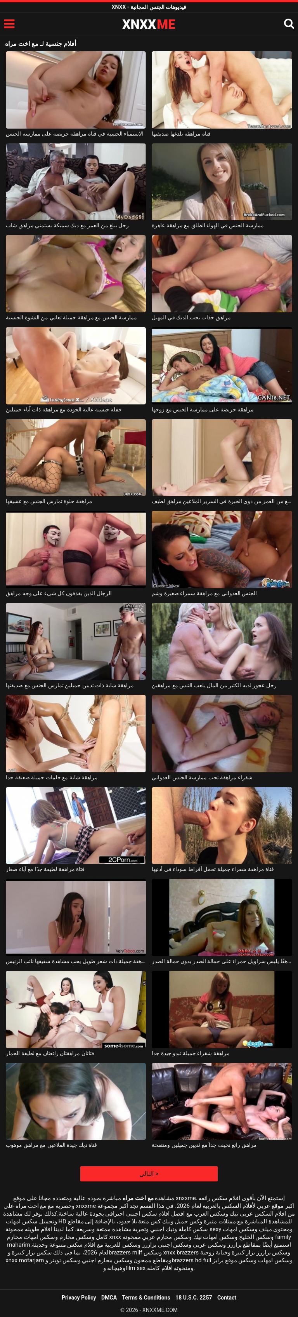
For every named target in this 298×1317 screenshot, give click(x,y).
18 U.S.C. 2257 (193, 1297)
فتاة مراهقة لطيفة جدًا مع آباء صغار (45, 869)
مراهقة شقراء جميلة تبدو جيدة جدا (190, 1053)
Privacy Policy (79, 1297)
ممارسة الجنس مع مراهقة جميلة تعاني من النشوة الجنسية (71, 317)
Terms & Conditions (146, 1297)
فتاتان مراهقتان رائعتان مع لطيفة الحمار (50, 1053)
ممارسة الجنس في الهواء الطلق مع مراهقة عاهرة (207, 225)
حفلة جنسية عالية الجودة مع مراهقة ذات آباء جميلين (64, 409)
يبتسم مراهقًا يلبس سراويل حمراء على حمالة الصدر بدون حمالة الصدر (222, 961)
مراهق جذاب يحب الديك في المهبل (191, 317)
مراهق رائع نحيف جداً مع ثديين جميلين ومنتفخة (204, 1145)
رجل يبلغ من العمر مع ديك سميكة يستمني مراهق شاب (67, 225)
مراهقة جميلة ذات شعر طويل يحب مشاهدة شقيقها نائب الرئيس (76, 961)
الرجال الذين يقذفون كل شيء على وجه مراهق (58, 593)
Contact (226, 1297)
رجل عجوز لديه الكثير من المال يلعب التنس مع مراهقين (214, 685)
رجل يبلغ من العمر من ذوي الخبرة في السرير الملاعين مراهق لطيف (222, 501)
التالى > (148, 1174)
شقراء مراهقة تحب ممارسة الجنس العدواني (202, 777)
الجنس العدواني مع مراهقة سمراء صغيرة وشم (204, 593)
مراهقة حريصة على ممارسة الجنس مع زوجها (203, 409)
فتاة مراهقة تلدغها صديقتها (181, 134)
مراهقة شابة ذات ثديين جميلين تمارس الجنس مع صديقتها (70, 685)
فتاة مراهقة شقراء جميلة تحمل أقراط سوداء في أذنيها (213, 869)
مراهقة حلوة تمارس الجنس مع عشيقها (49, 501)
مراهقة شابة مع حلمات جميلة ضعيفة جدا (52, 777)
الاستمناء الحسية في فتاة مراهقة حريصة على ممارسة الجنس (75, 134)
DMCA (109, 1297)
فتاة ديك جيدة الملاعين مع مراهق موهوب (51, 1145)
